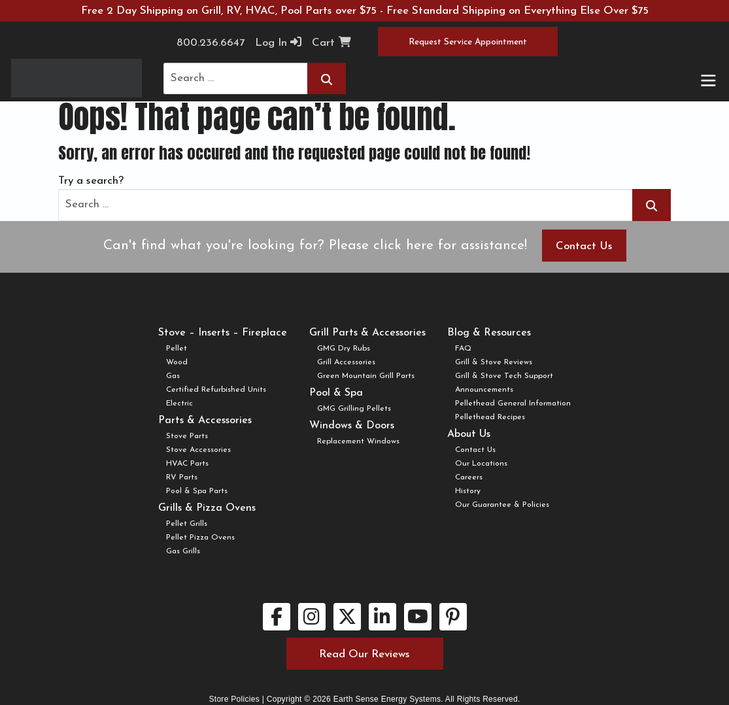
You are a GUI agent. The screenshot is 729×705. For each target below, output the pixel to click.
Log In (278, 42)
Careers (469, 477)
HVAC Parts (187, 464)
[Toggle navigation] (707, 81)
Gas (173, 376)
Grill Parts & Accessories (367, 333)
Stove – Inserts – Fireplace (222, 333)
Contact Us (584, 246)
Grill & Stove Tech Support (504, 376)
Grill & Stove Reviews (493, 362)
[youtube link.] (418, 616)
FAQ (463, 348)
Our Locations (481, 464)
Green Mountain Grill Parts (366, 376)
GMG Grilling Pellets (354, 409)
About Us (468, 434)
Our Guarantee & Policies (502, 505)
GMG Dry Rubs (343, 348)
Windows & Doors (351, 426)
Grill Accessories (346, 362)
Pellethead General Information (513, 403)
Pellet (176, 348)
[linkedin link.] (382, 616)
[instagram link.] (312, 616)
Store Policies (234, 699)
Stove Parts (187, 436)
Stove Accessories (198, 450)
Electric (179, 403)
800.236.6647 (211, 42)
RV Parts (181, 477)
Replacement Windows (358, 441)
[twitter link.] (347, 616)
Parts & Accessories (205, 420)
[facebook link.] (276, 616)
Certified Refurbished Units (216, 390)
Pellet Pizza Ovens (200, 538)
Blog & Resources (489, 333)
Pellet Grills (186, 524)
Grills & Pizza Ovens (207, 508)
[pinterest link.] (453, 616)
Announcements (484, 390)
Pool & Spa (336, 393)
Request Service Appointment (468, 42)
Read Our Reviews (364, 654)
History (468, 491)
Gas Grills (183, 551)
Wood (177, 362)
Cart (331, 42)
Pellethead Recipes (490, 417)
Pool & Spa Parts (197, 491)
